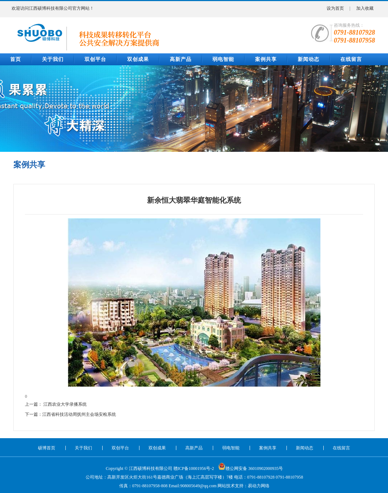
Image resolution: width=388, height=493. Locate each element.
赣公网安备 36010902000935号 (250, 466)
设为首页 (335, 8)
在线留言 (351, 59)
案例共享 (266, 59)
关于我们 (53, 59)
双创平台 (95, 59)
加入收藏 (365, 8)
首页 (15, 59)
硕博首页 (46, 447)
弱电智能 (223, 59)
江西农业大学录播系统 (65, 404)
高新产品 (180, 59)
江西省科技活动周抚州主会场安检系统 (79, 414)
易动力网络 (259, 485)
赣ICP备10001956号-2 (193, 468)
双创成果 (138, 59)
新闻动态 (308, 59)
